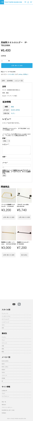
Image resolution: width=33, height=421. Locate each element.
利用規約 (4, 413)
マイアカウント (5, 396)
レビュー (5, 144)
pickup (20, 74)
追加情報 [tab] (10, 80)
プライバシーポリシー (7, 407)
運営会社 (4, 404)
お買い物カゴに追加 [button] (8, 217)
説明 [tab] (3, 80)
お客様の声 (4, 390)
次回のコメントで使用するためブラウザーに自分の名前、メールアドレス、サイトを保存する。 (16, 172)
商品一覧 (4, 401)
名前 (4, 156)
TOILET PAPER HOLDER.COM (13, 2)
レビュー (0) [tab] (19, 80)
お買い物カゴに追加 (16, 65)
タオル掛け (11, 74)
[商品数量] (4, 60)
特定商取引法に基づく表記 (8, 410)
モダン (13, 113)
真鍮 (12, 106)
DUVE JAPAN (15, 110)
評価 (4, 138)
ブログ (3, 393)
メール (5, 162)
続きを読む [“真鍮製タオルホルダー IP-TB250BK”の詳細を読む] (24, 255)
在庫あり (25, 74)
